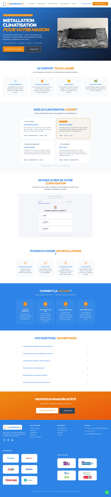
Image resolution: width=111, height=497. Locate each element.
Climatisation (33, 432)
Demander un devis (100, 3)
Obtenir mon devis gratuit (47, 410)
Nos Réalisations (62, 430)
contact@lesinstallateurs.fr (94, 433)
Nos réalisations (64, 3)
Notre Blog (60, 432)
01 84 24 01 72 (91, 431)
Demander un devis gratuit (13, 49)
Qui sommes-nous (53, 3)
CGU (65, 491)
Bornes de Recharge (35, 437)
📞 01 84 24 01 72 (33, 49)
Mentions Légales (59, 491)
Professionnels (41, 3)
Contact (74, 3)
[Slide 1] (104, 47)
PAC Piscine (33, 430)
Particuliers (32, 3)
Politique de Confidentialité (73, 491)
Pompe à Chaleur (34, 428)
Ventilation (33, 434)
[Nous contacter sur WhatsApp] (107, 492)
